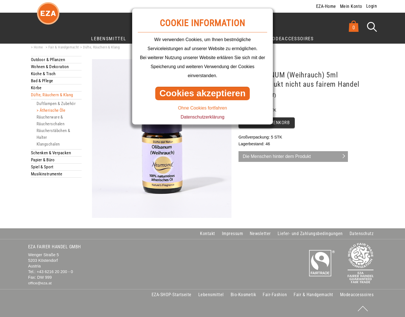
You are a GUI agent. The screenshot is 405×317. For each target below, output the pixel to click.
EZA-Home (326, 6)
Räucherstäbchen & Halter (53, 134)
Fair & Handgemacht (63, 47)
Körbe (36, 87)
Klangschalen (48, 144)
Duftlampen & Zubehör (56, 103)
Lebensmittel (108, 38)
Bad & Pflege (42, 80)
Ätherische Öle (52, 110)
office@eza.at (40, 283)
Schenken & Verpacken (51, 152)
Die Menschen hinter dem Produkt (277, 156)
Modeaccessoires (291, 38)
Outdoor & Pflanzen (48, 59)
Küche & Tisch (43, 73)
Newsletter (260, 233)
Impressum (232, 233)
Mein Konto (351, 6)
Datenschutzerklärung (202, 117)
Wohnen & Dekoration (50, 66)
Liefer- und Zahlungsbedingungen (310, 233)
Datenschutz (362, 233)
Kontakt (207, 233)
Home (38, 47)
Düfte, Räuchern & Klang (101, 47)
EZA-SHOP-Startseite (172, 294)
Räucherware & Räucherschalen (50, 120)
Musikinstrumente (46, 174)
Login (371, 6)
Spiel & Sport (42, 166)
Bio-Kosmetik (243, 294)
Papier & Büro (43, 159)
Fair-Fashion (275, 294)
